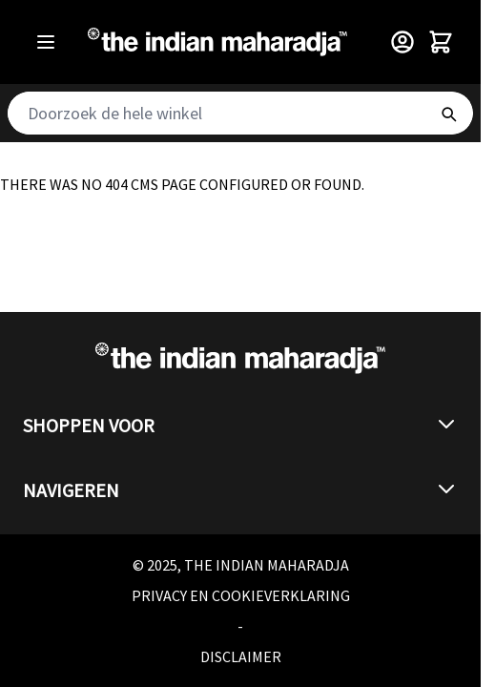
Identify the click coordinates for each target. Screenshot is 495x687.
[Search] (448, 113)
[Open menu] (46, 42)
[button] (240, 425)
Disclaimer (240, 656)
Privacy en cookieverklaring (241, 595)
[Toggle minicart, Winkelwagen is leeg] (440, 42)
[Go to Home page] (217, 42)
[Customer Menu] (402, 42)
